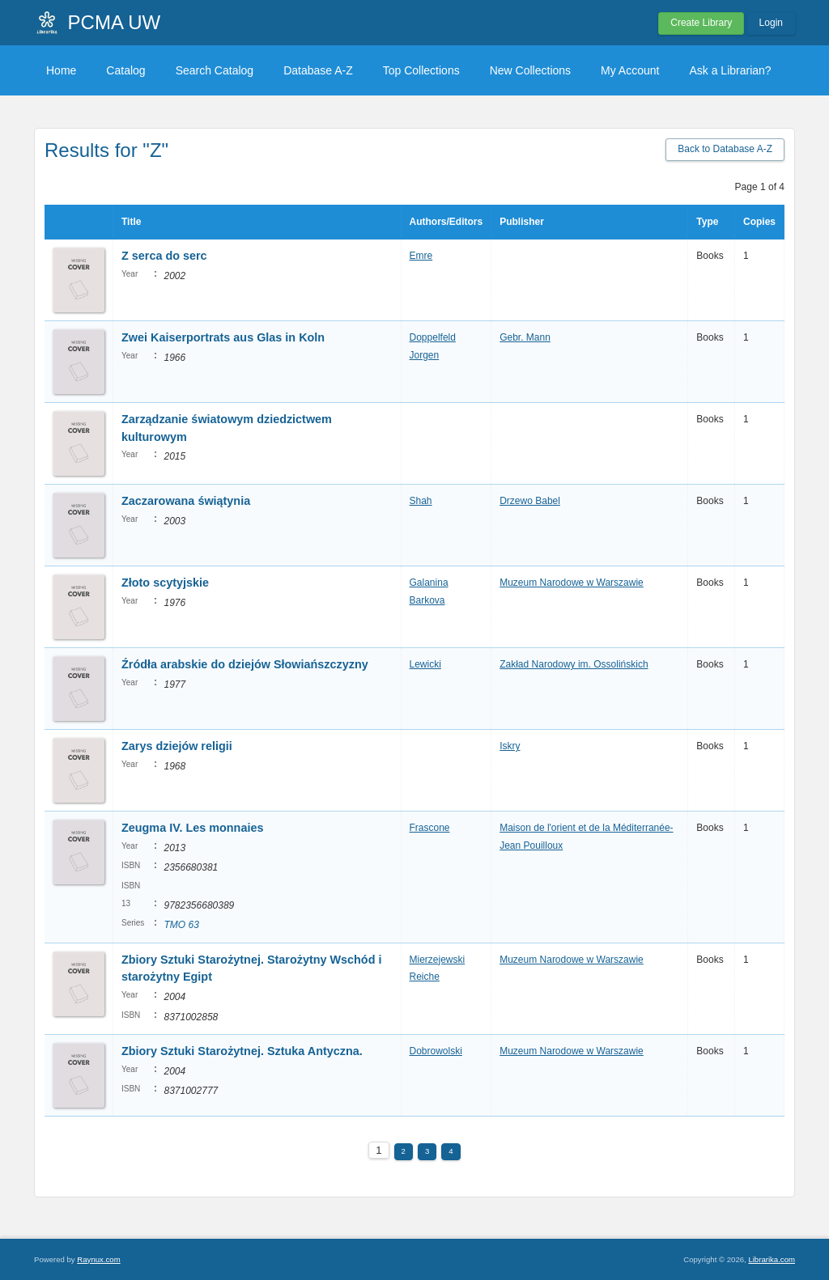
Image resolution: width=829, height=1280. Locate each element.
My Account (630, 70)
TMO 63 (181, 924)
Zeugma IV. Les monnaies (192, 827)
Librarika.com (771, 1259)
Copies (759, 221)
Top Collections (421, 70)
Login (771, 22)
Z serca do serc (164, 255)
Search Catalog (215, 70)
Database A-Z (318, 70)
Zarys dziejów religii (176, 746)
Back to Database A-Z (725, 149)
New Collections (530, 70)
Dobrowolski (436, 1051)
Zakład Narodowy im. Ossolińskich (574, 664)
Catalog (125, 70)
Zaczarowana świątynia (185, 500)
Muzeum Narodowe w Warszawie (572, 582)
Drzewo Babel (530, 500)
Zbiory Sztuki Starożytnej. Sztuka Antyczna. (242, 1051)
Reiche (425, 976)
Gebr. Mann (525, 337)
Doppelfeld (433, 337)
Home (61, 70)
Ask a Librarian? (730, 70)
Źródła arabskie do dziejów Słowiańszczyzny (244, 664)
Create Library (701, 22)
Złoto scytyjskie (165, 582)
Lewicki (425, 664)
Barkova (427, 600)
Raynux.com (98, 1259)
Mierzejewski (438, 959)
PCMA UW (114, 22)
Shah (421, 500)
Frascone (430, 827)
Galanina (429, 582)
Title (131, 221)
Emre (421, 255)
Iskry (510, 746)
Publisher (522, 221)
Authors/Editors (446, 221)
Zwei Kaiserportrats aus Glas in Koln (223, 337)
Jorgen (425, 355)
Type (707, 221)
